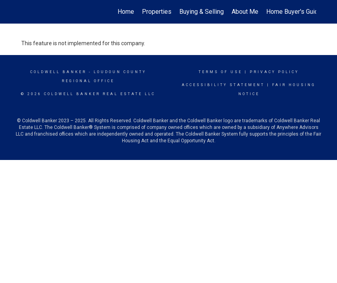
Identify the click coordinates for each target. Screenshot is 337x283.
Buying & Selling (201, 11)
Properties (156, 11)
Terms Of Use (220, 72)
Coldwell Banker (58, 72)
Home (126, 11)
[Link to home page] (25, 12)
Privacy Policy (274, 72)
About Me (245, 11)
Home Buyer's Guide (294, 11)
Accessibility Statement (223, 85)
